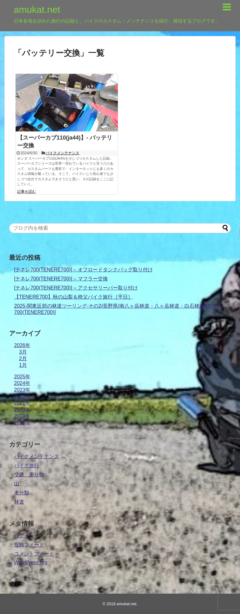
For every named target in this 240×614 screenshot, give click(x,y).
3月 (23, 352)
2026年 (22, 345)
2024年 (22, 383)
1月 (23, 365)
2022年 (22, 396)
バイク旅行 (26, 465)
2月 (23, 358)
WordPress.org (30, 562)
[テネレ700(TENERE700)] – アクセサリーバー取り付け (76, 287)
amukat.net (37, 9)
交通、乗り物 (29, 474)
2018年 (22, 422)
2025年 (22, 376)
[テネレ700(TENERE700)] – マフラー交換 (61, 278)
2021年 (22, 403)
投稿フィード (29, 544)
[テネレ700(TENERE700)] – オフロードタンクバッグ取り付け (83, 269)
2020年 (22, 409)
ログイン (24, 535)
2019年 (22, 416)
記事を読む (26, 191)
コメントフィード (34, 553)
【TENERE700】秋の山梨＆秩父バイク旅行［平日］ (73, 296)
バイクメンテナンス (62, 153)
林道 (19, 501)
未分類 (21, 492)
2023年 (22, 389)
